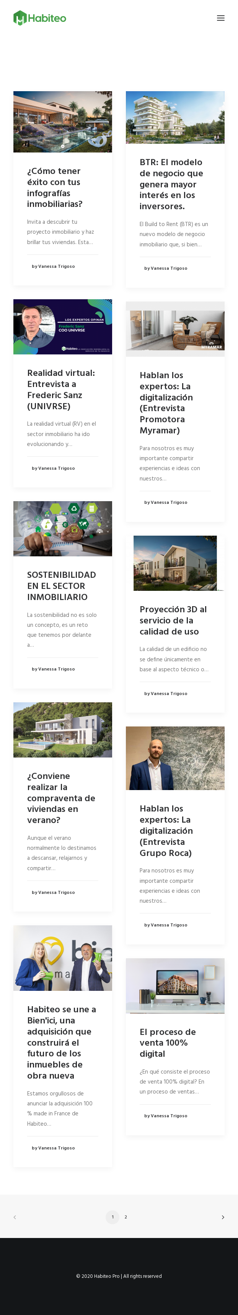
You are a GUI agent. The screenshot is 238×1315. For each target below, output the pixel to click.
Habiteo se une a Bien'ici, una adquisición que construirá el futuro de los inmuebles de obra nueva (61, 1043)
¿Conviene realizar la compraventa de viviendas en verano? (61, 798)
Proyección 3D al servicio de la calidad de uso (173, 621)
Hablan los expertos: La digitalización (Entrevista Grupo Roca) (166, 831)
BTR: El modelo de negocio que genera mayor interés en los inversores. (171, 185)
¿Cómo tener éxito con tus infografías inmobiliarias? (55, 188)
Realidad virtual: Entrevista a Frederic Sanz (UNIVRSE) (61, 390)
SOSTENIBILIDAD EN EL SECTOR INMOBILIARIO (61, 586)
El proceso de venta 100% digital (168, 1043)
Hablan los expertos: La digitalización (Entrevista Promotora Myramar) (166, 403)
